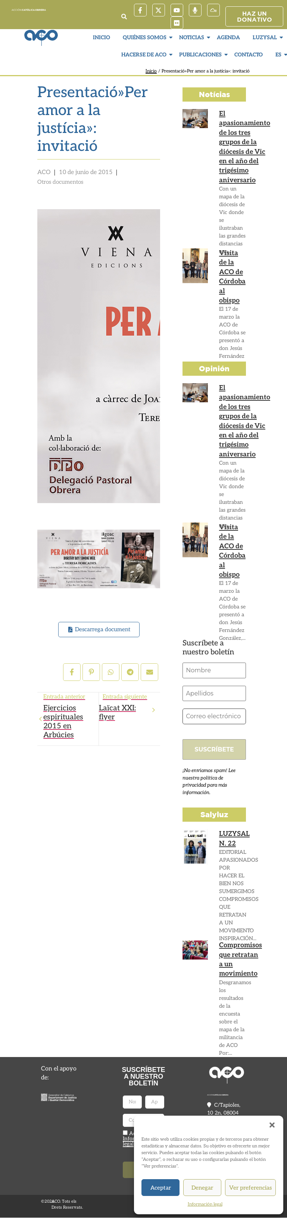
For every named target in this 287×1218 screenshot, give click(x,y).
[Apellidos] (214, 693)
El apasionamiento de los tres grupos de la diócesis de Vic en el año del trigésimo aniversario (241, 143)
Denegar (202, 1187)
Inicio (101, 37)
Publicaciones (201, 55)
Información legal (205, 1204)
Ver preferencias (250, 1187)
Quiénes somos (145, 37)
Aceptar (160, 1187)
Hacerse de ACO (144, 55)
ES (279, 55)
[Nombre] (214, 670)
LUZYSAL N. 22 (233, 838)
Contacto (248, 55)
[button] (272, 1125)
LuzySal (266, 37)
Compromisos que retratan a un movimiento (238, 958)
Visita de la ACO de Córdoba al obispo (231, 270)
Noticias (192, 37)
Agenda (228, 37)
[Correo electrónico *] (214, 717)
